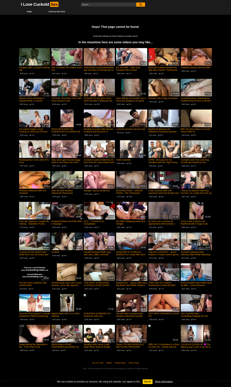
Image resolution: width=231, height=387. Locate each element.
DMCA (109, 363)
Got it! (147, 381)
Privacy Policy (120, 363)
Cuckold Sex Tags (56, 11)
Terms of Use (134, 363)
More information (164, 381)
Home (29, 11)
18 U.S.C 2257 (98, 363)
